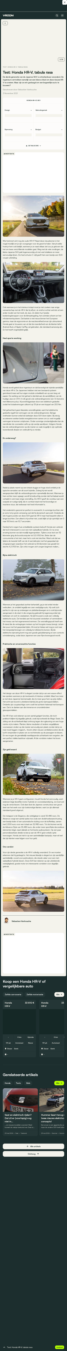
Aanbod (59, 1347)
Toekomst (24, 1133)
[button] (19, 1004)
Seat (16, 1133)
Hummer (54, 1133)
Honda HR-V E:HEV (34, 100)
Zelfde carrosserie (13, 994)
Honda (8, 1002)
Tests (18, 1083)
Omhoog (33, 1154)
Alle (59, 994)
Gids (28, 1083)
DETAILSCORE (33, 146)
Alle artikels (33, 1146)
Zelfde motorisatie (35, 994)
